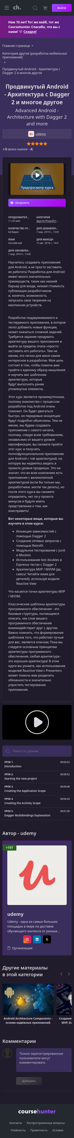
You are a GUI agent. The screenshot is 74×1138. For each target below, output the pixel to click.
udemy (15, 914)
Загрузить (19, 203)
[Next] (69, 974)
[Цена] (45, 8)
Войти (61, 8)
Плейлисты (18, 1130)
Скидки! (30, 31)
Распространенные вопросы (46, 1123)
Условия (57, 1130)
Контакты (15, 1123)
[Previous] (61, 974)
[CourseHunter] (17, 8)
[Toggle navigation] (6, 8)
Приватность (39, 1130)
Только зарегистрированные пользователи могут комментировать (44, 1060)
